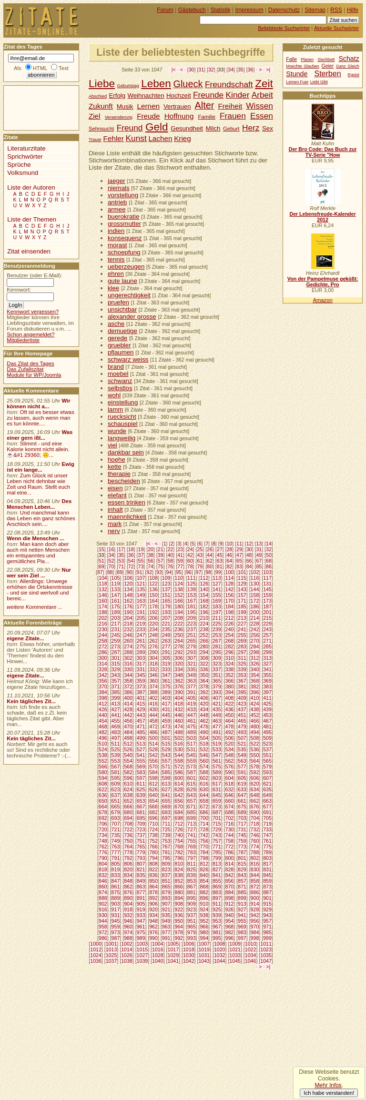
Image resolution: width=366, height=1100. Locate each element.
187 (267, 606)
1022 (250, 949)
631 (217, 789)
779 (141, 852)
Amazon (322, 300)
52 (111, 561)
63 (220, 561)
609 (116, 784)
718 (255, 824)
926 (229, 909)
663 (267, 801)
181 (191, 606)
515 (166, 744)
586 (178, 772)
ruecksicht (122, 416)
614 (178, 784)
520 (229, 744)
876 (128, 892)
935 (166, 915)
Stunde (296, 74)
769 (191, 846)
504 (204, 738)
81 (220, 566)
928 (255, 909)
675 (242, 806)
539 (116, 755)
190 (128, 612)
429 (141, 709)
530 (178, 749)
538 (103, 755)
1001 (111, 944)
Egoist (353, 74)
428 (128, 709)
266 (204, 641)
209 (191, 618)
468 (103, 726)
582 (128, 772)
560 (204, 761)
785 (217, 852)
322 (204, 663)
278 (178, 646)
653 (141, 801)
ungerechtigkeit (129, 295)
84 (249, 566)
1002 (126, 944)
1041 (173, 961)
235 (166, 629)
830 (255, 869)
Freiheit (230, 106)
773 (242, 846)
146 (103, 595)
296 (229, 652)
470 (128, 726)
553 (116, 761)
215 (267, 618)
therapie (119, 473)
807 (141, 864)
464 (229, 721)
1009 (235, 944)
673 (217, 806)
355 (267, 675)
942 (255, 915)
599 (166, 778)
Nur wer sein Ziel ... (39, 572)
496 (103, 738)
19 (141, 549)
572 (178, 766)
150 (153, 595)
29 (239, 549)
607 (267, 778)
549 (242, 755)
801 (242, 858)
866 (178, 886)
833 (116, 875)
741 (191, 835)
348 (178, 675)
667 (141, 806)
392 (204, 692)
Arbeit (262, 95)
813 (217, 864)
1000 (96, 944)
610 (128, 784)
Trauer (95, 139)
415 (141, 703)
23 (180, 549)
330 (128, 669)
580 (103, 772)
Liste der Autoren (31, 187)
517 (191, 744)
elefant (117, 495)
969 (242, 926)
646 (229, 795)
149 (141, 595)
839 (191, 875)
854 (204, 881)
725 (166, 829)
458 (153, 721)
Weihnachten (145, 95)
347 (166, 675)
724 (153, 829)
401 (141, 698)
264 (178, 641)
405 (191, 698)
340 (255, 669)
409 (242, 698)
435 (217, 709)
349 (191, 675)
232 (128, 629)
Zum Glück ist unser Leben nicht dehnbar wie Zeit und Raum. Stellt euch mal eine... (38, 484)
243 (267, 629)
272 (103, 646)
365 (217, 681)
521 (242, 744)
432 (178, 709)
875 (116, 892)
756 (204, 841)
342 (103, 675)
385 (116, 692)
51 (101, 561)
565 (267, 761)
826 (204, 869)
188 (103, 612)
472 (153, 726)
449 (217, 715)
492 (229, 732)
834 (128, 875)
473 (166, 726)
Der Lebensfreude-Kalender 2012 (322, 216)
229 (267, 623)
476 (204, 726)
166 (178, 601)
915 (267, 904)
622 (103, 789)
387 (141, 692)
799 (217, 858)
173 (267, 601)
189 (116, 612)
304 (153, 658)
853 (191, 881)
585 (166, 772)
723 (141, 829)
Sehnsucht (101, 128)
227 (242, 623)
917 (116, 909)
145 (267, 589)
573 (191, 766)
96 (189, 572)
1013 (111, 949)
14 (269, 543)
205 (141, 618)
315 (116, 663)
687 (217, 812)
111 (191, 578)
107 (141, 578)
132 (103, 589)
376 (178, 686)
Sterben (327, 73)
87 (100, 572)
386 (128, 692)
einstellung (123, 402)
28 (229, 549)
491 (217, 732)
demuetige (122, 330)
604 (229, 778)
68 (269, 561)
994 (204, 938)
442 (128, 715)
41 (180, 555)
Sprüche (18, 164)
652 (128, 801)
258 (103, 641)
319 (166, 663)
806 (128, 864)
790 (103, 858)
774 (255, 846)
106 (128, 578)
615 (191, 784)
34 (231, 69)
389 (166, 692)
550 (255, 755)
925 (217, 909)
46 (229, 555)
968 (229, 926)
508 (255, 738)
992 (178, 938)
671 (191, 806)
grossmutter (124, 223)
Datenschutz (284, 10)
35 (241, 69)
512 (128, 744)
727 (191, 829)
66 (249, 561)
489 (191, 732)
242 (255, 629)
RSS (336, 10)
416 (153, 703)
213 (242, 618)
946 (128, 921)
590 (229, 772)
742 (204, 835)
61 (200, 561)
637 (116, 795)
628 (178, 789)
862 (128, 886)
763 (116, 846)
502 (178, 738)
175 (116, 606)
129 (242, 583)
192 (153, 612)
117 (267, 578)
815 (242, 864)
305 (166, 658)
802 (255, 858)
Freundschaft (229, 84)
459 (166, 721)
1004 (157, 944)
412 (103, 703)
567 (116, 766)
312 (255, 658)
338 (229, 669)
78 (190, 566)
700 (204, 818)
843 (242, 875)
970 (255, 926)
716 (229, 824)
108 (153, 578)
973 (116, 932)
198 (229, 612)
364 (204, 681)
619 (242, 784)
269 (242, 641)
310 (229, 658)
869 (217, 886)
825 (191, 869)
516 (178, 744)
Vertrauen (177, 106)
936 (178, 915)
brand (116, 366)
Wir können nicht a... (38, 403)
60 (190, 561)
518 (204, 744)
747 (267, 835)
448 (204, 715)
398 (103, 698)
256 (255, 635)
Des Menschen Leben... (39, 504)
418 (178, 703)
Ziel (95, 116)
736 (128, 835)
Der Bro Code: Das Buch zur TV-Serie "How (323, 152)
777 (116, 852)
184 (229, 606)
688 (229, 812)
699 (191, 818)
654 (153, 801)
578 (255, 766)
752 (153, 841)
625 (141, 789)
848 (128, 881)
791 (116, 858)
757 (217, 841)
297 (242, 652)
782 (178, 852)
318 (153, 663)
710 (153, 824)
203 (116, 618)
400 (128, 698)
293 (191, 652)
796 (178, 858)
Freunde (208, 95)
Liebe (102, 84)
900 (255, 898)
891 (141, 898)
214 (255, 618)
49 (259, 555)
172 (255, 601)
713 (191, 824)
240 (229, 629)
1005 (173, 944)
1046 (250, 961)
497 (116, 738)
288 (128, 652)
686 (204, 812)
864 (153, 886)
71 (121, 566)
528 (153, 749)
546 (204, 755)
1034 (250, 955)
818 (103, 869)
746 (255, 835)
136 (153, 589)
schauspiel (123, 423)
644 (204, 795)
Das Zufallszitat (25, 369)
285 (267, 646)
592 (255, 772)
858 (255, 881)
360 (153, 681)
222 (178, 623)
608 (103, 784)
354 (255, 675)
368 (255, 681)
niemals (119, 188)
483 (116, 732)
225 (217, 623)
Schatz (348, 58)
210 (204, 618)
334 (178, 669)
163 (141, 601)
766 (153, 846)
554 (128, 761)
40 (170, 555)
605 (242, 778)
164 (153, 601)
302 (128, 658)
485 (141, 732)
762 (103, 846)
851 (166, 881)
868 (204, 886)
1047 (266, 961)
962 (153, 926)
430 (153, 709)
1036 (96, 961)
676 (255, 806)
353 (242, 675)
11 (239, 543)
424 (255, 703)
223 (191, 623)
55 (141, 561)
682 (153, 812)
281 (217, 646)
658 (204, 801)
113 (217, 578)
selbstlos (120, 388)
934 (153, 915)
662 (255, 801)
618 (229, 784)
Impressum (249, 10)
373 (141, 686)
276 (153, 646)
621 (267, 784)
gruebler (119, 345)
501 (166, 738)
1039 (142, 961)
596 (128, 778)
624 (128, 789)
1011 (266, 944)
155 (217, 595)
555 (141, 761)
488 (178, 732)
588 (204, 772)
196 (204, 612)
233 (141, 629)
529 (166, 749)
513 (141, 744)
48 (249, 555)
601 (191, 778)
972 (103, 932)
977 (166, 932)
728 (204, 829)
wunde (117, 430)
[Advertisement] (32, 107)
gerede (117, 338)
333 (166, 669)
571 (166, 766)
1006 (188, 944)
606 (255, 778)
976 (153, 932)
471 (141, 726)
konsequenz (125, 238)
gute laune (122, 280)
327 (267, 663)
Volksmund (22, 172)
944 (103, 921)
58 (170, 561)
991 (166, 938)
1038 (126, 961)
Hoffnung (179, 116)
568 (128, 766)
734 (103, 835)
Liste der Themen (31, 219)
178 (153, 606)
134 (128, 589)
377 (191, 686)
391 (191, 692)
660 (229, 801)
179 (166, 606)
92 (149, 572)
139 (191, 589)
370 (103, 686)
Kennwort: (19, 290)
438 (255, 709)
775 (267, 846)
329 (116, 669)
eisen (115, 488)
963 (166, 926)
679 (116, 812)
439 (267, 709)
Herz (250, 127)
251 (191, 635)
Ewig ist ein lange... (40, 467)
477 (217, 726)
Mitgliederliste (23, 340)
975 (141, 932)
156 (229, 595)
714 (204, 824)
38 (150, 555)
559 (191, 761)
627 (166, 789)
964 (178, 926)
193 (166, 612)
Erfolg (117, 95)
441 (116, 715)
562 (229, 761)
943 (267, 915)
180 (178, 606)
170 (229, 601)
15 (101, 549)
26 (210, 549)
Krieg (182, 138)
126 (204, 583)
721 (116, 829)
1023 (266, 949)
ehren (116, 273)
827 (217, 869)
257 (267, 635)
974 (128, 932)
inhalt (115, 509)
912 (229, 904)
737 (141, 835)
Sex (267, 128)
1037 (111, 961)
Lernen (148, 106)
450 (229, 715)
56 (150, 561)
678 (103, 812)
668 (153, 806)
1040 (157, 961)
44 (210, 555)
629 (191, 789)
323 (217, 663)
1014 (126, 949)
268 (229, 641)
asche (116, 323)
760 (255, 841)
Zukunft (101, 106)
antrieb (117, 202)
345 (141, 675)
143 (242, 589)
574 (204, 766)
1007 (204, 944)
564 (255, 761)
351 (217, 675)
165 (166, 601)
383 (267, 686)
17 (121, 549)
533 (217, 749)
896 (204, 898)
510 (103, 744)
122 (153, 583)
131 (267, 583)
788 (255, 852)
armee (117, 209)
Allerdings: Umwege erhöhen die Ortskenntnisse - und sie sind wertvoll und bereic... (39, 589)
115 (242, 578)
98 (208, 572)
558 (178, 761)
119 (116, 583)
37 (141, 555)
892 (153, 898)
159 (267, 595)
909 (191, 904)
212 (229, 618)
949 (166, 921)
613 (166, 784)
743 (217, 835)
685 (191, 812)
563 (242, 761)
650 (103, 801)
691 (267, 812)
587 (191, 772)
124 (178, 583)
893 (166, 898)
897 (217, 898)
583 (141, 772)
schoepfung (124, 252)
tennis (116, 259)
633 (242, 789)
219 (141, 623)
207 (166, 618)
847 (116, 881)
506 (229, 738)
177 (141, 606)
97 (199, 572)
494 (255, 732)
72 (131, 566)
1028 (157, 955)
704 (255, 818)
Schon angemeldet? (30, 334)
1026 (126, 955)
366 (229, 681)
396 (255, 692)
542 (153, 755)
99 (218, 572)
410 (255, 698)
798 (204, 858)
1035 (266, 955)
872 (255, 886)
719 (267, 824)
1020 (219, 949)
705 (267, 818)
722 (128, 829)
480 (255, 726)
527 (141, 749)
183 (217, 606)
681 (141, 812)
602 (204, 778)
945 (116, 921)
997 (242, 938)
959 (116, 926)
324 (229, 663)
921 (166, 909)
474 (178, 726)
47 (239, 555)
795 (166, 858)
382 (255, 686)
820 (128, 869)
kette (115, 466)
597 (141, 778)
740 (178, 835)
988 (128, 938)
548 (229, 755)
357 (116, 681)
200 (255, 612)
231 (116, 629)
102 (255, 572)
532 (204, 749)
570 (153, 766)
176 (128, 606)
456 (128, 721)
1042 (188, 961)
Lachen (160, 138)
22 (170, 549)
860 (103, 886)
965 (191, 926)
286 (103, 652)
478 (229, 726)
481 (267, 726)
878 (153, 892)
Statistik (221, 10)
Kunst (136, 138)
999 (267, 938)
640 (153, 795)
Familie (206, 117)
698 (178, 818)
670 (178, 806)
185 (242, 606)
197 (217, 612)
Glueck (188, 84)
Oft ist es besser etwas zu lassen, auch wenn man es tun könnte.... (40, 417)
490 (204, 732)
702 (229, 818)
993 (191, 938)
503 (191, 738)
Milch (213, 128)
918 (128, 909)
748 (103, 841)
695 (141, 818)
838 (178, 875)
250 (178, 635)
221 (166, 623)
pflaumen (121, 352)
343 (116, 675)
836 (153, 875)
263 (166, 641)
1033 (235, 955)
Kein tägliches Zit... (31, 701)
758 (229, 841)
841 (217, 875)
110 (178, 578)
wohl (114, 395)
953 (217, 921)
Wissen (259, 106)
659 (217, 801)
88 (110, 572)
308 (204, 658)
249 (166, 635)
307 (191, 658)
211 (217, 618)
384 (103, 692)
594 (103, 778)
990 (153, 938)
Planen (307, 59)
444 (153, 715)
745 (242, 835)
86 (269, 566)
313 (267, 658)
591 (242, 772)
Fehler (113, 138)
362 (178, 681)
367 (242, 681)
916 (103, 909)
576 (229, 766)
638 (128, 795)
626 (153, 789)
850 (153, 881)
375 (166, 686)
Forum (165, 10)
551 (267, 755)
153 (191, 595)
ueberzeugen (126, 266)
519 (217, 744)
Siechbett (326, 59)
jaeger (116, 180)
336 (204, 669)
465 (242, 721)
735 (116, 835)
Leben (156, 84)
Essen (261, 116)
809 (166, 864)
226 (229, 623)
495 (267, 732)
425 (267, 703)
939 (217, 915)
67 (259, 561)
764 (128, 846)
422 (229, 703)
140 (204, 589)
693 (116, 818)
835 (141, 875)
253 (217, 635)
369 (267, 681)
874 (103, 892)
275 (141, 646)
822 (153, 869)
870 (229, 886)
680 (128, 812)
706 (103, 824)
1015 (142, 949)
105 (116, 578)
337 (217, 669)
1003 (142, 944)
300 (103, 658)
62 (210, 561)
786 (229, 852)
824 (178, 869)
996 (229, 938)
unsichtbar (122, 309)
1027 (142, 955)
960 (128, 926)
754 (178, 841)
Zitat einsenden (29, 251)
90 (129, 572)
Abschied (98, 96)
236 (178, 629)
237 (191, 629)
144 (255, 589)
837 (166, 875)
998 (255, 938)
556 (153, 761)
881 (191, 892)
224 (204, 623)
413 (116, 703)
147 (116, 595)
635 (267, 789)
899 (242, 898)
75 (160, 566)
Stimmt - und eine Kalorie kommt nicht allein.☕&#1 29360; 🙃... (38, 449)
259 (116, 641)
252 (204, 635)
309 (217, 658)
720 (103, 829)
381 (242, 686)
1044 (219, 961)
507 (242, 738)
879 (166, 892)
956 (255, 921)
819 (116, 869)
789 (267, 852)
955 (242, 921)
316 (128, 663)
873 (267, 886)
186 (255, 606)
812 (204, 864)
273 (116, 646)
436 (229, 709)
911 (217, 904)
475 (191, 726)
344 (128, 675)
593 (267, 772)
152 (178, 595)
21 (160, 549)
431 (166, 709)
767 (166, 846)
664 (103, 806)
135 (141, 589)
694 (128, 818)
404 (178, 698)
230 (103, 629)
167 (191, 601)
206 (153, 618)
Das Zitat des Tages (30, 363)
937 (191, 915)
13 (259, 543)
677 (267, 806)
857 (242, 881)
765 (141, 846)
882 (204, 892)
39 (160, 555)
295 (217, 652)
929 (267, 909)
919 (141, 909)
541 (141, 755)
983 (242, 932)
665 (116, 806)
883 (217, 892)
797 (191, 858)
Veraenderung (118, 117)
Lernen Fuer (297, 82)
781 (166, 852)
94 (169, 572)
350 (204, 675)
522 (255, 744)
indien (116, 230)
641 (166, 795)
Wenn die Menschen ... (35, 538)
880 (178, 892)
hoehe (116, 459)
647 (242, 795)
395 (242, 692)
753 (166, 841)
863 (141, 886)
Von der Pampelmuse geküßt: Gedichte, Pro (322, 281)
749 (116, 841)
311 (242, 658)
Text (64, 68)
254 (229, 635)
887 (267, 892)
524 (103, 749)
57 (160, 561)
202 (103, 618)
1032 (219, 955)
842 (229, 875)
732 (255, 829)
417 (166, 703)
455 (116, 721)
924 (204, 909)
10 (229, 543)
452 (255, 715)
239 (217, 629)
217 (116, 623)
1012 (96, 949)
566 (103, 766)
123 (166, 583)
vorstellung (123, 195)
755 (191, 841)
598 (153, 778)
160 (103, 601)
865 (166, 886)
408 (229, 698)
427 (116, 709)
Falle (291, 59)
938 (204, 915)
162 (128, 601)
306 (178, 658)
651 (116, 801)
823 (166, 869)
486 (153, 732)
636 (103, 795)
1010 (250, 944)
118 (103, 583)
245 (116, 635)
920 (153, 909)
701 (217, 818)
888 (103, 898)
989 (141, 938)
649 (267, 795)
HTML (40, 68)
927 (242, 909)
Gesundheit (187, 128)
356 (103, 681)
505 (217, 738)
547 (217, 755)
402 (153, 698)
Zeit (264, 84)
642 (178, 795)
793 (141, 858)
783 (191, 852)
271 (267, 641)
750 (128, 841)
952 (204, 921)
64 (229, 561)
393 (217, 692)
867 (191, 886)
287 (116, 652)
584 (153, 772)
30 (191, 69)
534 (229, 749)
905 (141, 904)
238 (204, 629)
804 (103, 864)
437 (242, 709)
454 (103, 721)
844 (255, 875)
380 (229, 686)
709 (141, 824)
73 (141, 566)
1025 (111, 955)
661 (242, 801)
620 (255, 784)
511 (116, 744)
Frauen (233, 116)
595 (116, 778)
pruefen (118, 302)
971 (267, 926)
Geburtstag (128, 85)
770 (204, 846)
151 (166, 595)
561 (217, 761)
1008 (219, 944)
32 (211, 69)
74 (150, 566)
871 (242, 886)
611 (141, 784)
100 (229, 572)
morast (117, 245)
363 (191, 681)
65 (239, 561)
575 (217, 766)
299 (267, 652)
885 (242, 892)
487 (166, 732)
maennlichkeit (127, 516)
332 (153, 669)
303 (141, 658)
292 (178, 652)
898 (229, 898)
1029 (173, 955)
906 (153, 904)
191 (141, 612)
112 (204, 578)
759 (242, 841)
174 (103, 606)
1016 (157, 949)
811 (191, 864)
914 (255, 904)
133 (116, 589)
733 (267, 829)
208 (178, 618)
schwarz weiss (128, 359)
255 (242, 635)
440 (103, 715)
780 (153, 852)
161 (116, 601)
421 (217, 703)
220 (153, 623)
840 (204, 875)
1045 (235, 961)
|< (174, 69)
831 (267, 869)
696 (153, 818)
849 (141, 881)
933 (141, 915)
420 (204, 703)
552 (103, 761)
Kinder (238, 95)
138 (178, 589)
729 (217, 829)
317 (141, 663)
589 (217, 772)
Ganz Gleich (347, 66)
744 (229, 835)
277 (166, 646)
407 (217, 698)
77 (180, 566)
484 (128, 732)
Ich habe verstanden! (329, 1093)
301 (116, 658)
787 (242, 852)
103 (267, 572)
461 (191, 721)
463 (217, 721)
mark (115, 523)
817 (267, 864)
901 (267, 898)
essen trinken (126, 502)
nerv (114, 531)
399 (116, 698)
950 (178, 921)
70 (111, 566)
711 (166, 824)
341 (267, 669)
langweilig (121, 438)
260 (128, 641)
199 (242, 612)
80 (210, 566)
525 (116, 749)
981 (217, 932)
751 (141, 841)
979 (191, 932)
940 (229, 915)
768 (178, 846)
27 (220, 549)
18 (131, 549)
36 (251, 69)
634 (255, 789)
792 (128, 858)
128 (229, 583)
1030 (188, 955)
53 (121, 561)
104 (103, 578)
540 (128, 755)
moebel (118, 373)
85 (259, 566)
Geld (156, 127)
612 (153, 784)
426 (103, 709)
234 (153, 629)
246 (128, 635)
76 (170, 566)
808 (153, 864)
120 (128, 583)
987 (116, 938)
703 (242, 818)
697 (166, 818)
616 (204, 784)
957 (267, 921)
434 (204, 709)
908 (178, 904)
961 (141, 926)
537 (267, 749)
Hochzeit (178, 95)
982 (229, 932)
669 (166, 806)
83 (239, 566)
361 (166, 681)
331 (141, 669)
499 (141, 738)
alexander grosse (132, 316)
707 (116, 824)
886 (255, 892)
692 (103, 818)
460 (178, 721)
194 (178, 612)
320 (178, 663)
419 (191, 703)
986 (103, 938)
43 (200, 555)
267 (217, 641)
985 (267, 932)
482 (103, 732)
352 (229, 675)
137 (166, 589)
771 (217, 846)
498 (128, 738)
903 (116, 904)
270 (255, 641)
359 (141, 681)
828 (229, 869)
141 (217, 589)
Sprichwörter (24, 156)
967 (217, 926)
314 (103, 663)
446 (178, 715)
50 (269, 555)
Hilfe (352, 10)
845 (267, 875)
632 (229, 789)
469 (116, 726)
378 (204, 686)
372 (128, 686)
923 (191, 909)
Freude (148, 116)
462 (204, 721)
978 (178, 932)
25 (200, 549)
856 (229, 881)
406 (204, 698)
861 (116, 886)
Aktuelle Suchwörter (336, 28)
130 (255, 583)
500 (153, 738)
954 (229, 921)
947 (141, 921)
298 (255, 652)
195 (191, 612)
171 (242, 601)
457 (141, 721)
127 (217, 583)
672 (204, 806)
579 (267, 766)
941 (242, 915)
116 (255, 578)
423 (242, 703)
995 (217, 938)
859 (267, 881)
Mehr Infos (328, 1085)
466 (255, 721)
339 (242, 669)
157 (242, 595)
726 (178, 829)
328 (103, 669)
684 (178, 812)
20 (150, 549)
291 (166, 652)
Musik (125, 106)
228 (255, 623)
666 (128, 806)
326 (255, 663)
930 (103, 915)
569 (141, 766)
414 (128, 703)
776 (103, 852)
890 (128, 898)
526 (128, 749)
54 (131, 561)
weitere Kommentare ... (34, 607)
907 (166, 904)
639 (141, 795)
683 (166, 812)
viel (112, 445)
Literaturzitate (26, 148)
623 (116, 789)
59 (180, 561)
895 (191, 898)
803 (267, 858)
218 (128, 623)
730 (229, 829)
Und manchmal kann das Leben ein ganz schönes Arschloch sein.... (41, 518)
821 (141, 869)
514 (153, 744)
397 (267, 692)
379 (217, 686)
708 (128, 824)
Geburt (231, 128)
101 (242, 572)
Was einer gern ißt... (39, 435)
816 (255, 864)
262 (153, 641)
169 (217, 601)
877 (141, 892)
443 (141, 715)
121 (141, 583)
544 (178, 755)
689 (242, 812)
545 (191, 755)
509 (267, 738)
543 (166, 755)
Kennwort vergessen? (33, 311)
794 (153, 858)
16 (111, 549)
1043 (204, 961)
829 (242, 869)
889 (116, 898)
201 (267, 612)
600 (178, 778)
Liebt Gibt (319, 82)
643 (191, 795)
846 (103, 881)
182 (204, 606)
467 (267, 721)
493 (242, 732)
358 (128, 681)
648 (255, 795)
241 (242, 629)
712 (178, 824)
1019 (204, 949)
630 (204, 789)
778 (128, 852)
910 (204, 904)
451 (242, 715)
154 (204, 595)
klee (113, 288)
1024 (96, 955)
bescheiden (124, 480)
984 (255, 932)
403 (166, 698)
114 (229, 578)
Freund (130, 127)
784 (204, 852)
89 (119, 572)
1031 (204, 955)
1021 (235, 949)
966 (204, 926)
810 (178, 864)
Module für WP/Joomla (34, 375)
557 (166, 761)
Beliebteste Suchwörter (284, 28)
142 (229, 589)
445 (166, 715)
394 (229, 692)
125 (191, 583)
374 (153, 686)
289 (141, 652)
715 (217, 824)
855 (217, 881)
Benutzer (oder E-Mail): (34, 275)
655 (166, 801)
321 (191, 663)
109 (166, 578)
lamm (115, 409)
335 (191, 669)
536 (255, 749)
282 (229, 646)
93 (159, 572)
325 (242, 663)
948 (153, 921)
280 (204, 646)
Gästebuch (192, 10)
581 (116, 772)
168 (204, 601)
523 (267, 744)
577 (242, 766)
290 (153, 652)
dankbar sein (126, 452)
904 (128, 904)
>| (268, 69)
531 (191, 749)
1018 (188, 949)
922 (178, 909)
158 (255, 595)
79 (200, 566)
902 (103, 904)
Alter (204, 105)
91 (139, 572)
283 (242, 646)
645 (217, 795)
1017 (173, 949)
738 (153, 835)
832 (103, 875)
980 (204, 932)
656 (178, 801)
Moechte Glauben (302, 66)
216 (103, 623)
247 (141, 635)
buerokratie (123, 216)
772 (229, 846)
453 (267, 715)
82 (229, 566)
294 (204, 652)
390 (178, 692)
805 (116, 864)
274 (128, 646)
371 (116, 686)
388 (153, 692)
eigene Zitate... (25, 638)
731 (242, 829)
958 (103, 926)
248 (153, 635)
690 (255, 812)
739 (166, 835)
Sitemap (315, 10)
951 (191, 921)
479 (242, 726)
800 (229, 858)
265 (191, 641)
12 (249, 543)
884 (229, 892)
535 (242, 749)
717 (242, 824)
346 (153, 675)
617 (217, 784)
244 (103, 635)
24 (190, 549)
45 (220, 555)
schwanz (120, 380)
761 (267, 841)
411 (267, 698)
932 (128, 915)
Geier (328, 66)
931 (116, 915)
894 (178, 898)
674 (229, 806)
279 (191, 646)
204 (128, 618)
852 (178, 881)
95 (179, 572)
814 (229, 864)
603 (217, 778)
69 (101, 566)
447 (191, 715)
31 (201, 69)
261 (141, 641)
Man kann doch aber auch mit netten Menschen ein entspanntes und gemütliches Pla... (38, 552)
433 (191, 709)
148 (128, 595)
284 (255, 646)
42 (190, 555)
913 (242, 904)
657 (191, 801)
